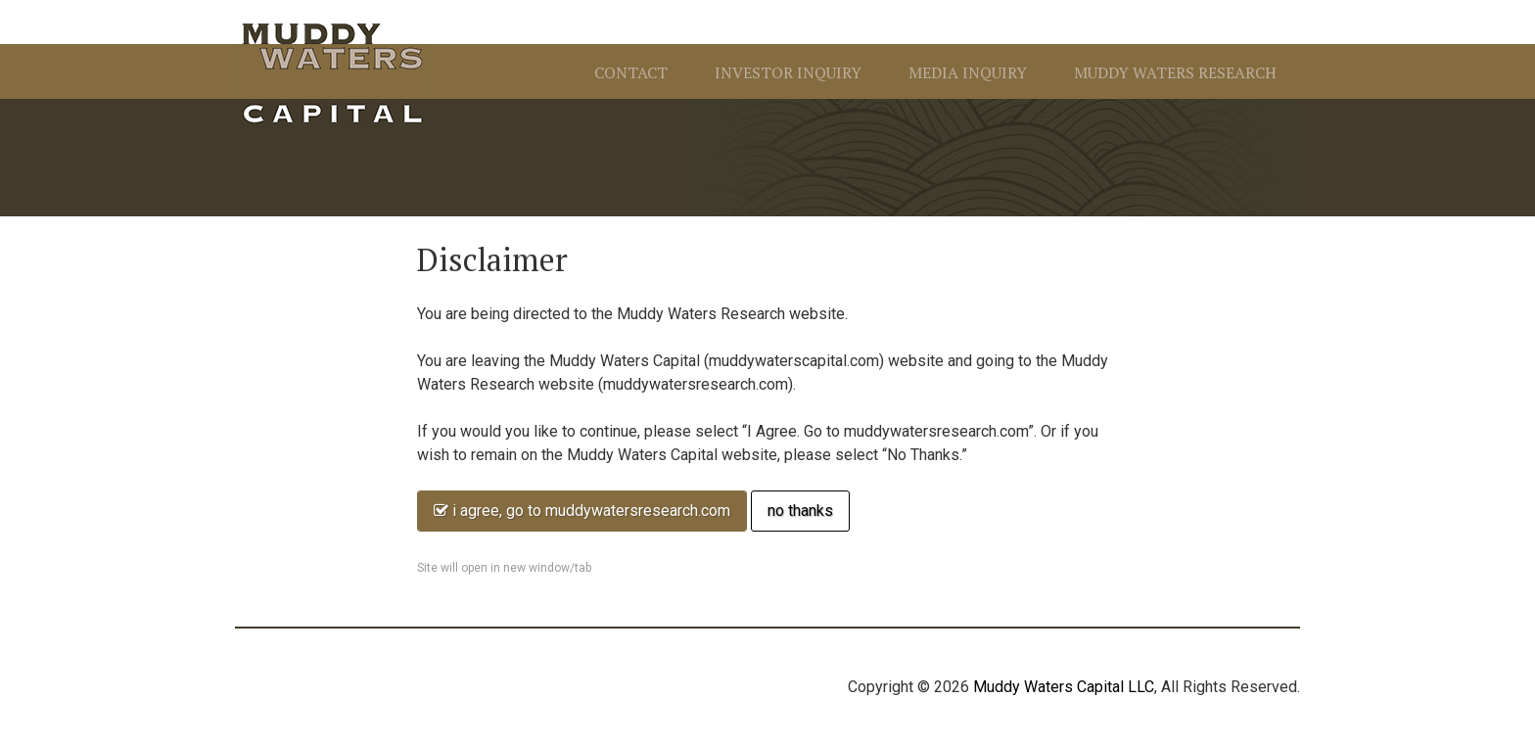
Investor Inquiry (788, 72)
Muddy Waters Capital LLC (1063, 686)
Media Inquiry (967, 72)
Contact (631, 72)
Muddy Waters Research (1175, 72)
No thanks (800, 510)
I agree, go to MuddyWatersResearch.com (582, 510)
